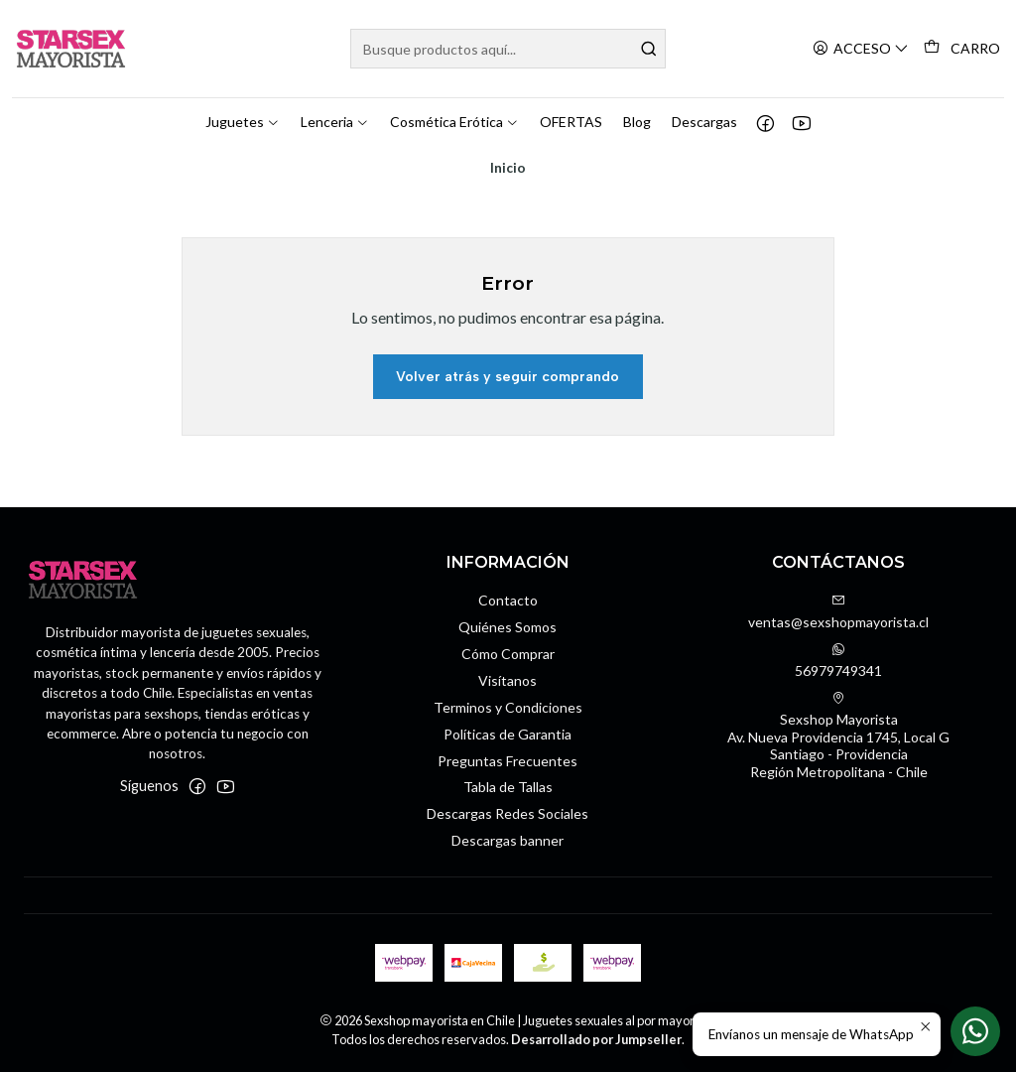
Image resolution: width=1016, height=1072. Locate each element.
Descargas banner (507, 839)
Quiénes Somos (507, 625)
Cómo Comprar (508, 652)
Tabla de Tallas (508, 785)
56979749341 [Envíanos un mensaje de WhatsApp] (838, 659)
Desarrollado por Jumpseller (596, 1038)
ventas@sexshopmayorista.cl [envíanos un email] (838, 611)
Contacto (508, 599)
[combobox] (507, 48)
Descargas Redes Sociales (507, 812)
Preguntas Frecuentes (507, 758)
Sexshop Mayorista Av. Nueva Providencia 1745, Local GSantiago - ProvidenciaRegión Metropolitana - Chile (838, 734)
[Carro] (962, 49)
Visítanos (507, 679)
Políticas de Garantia (508, 733)
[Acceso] (861, 49)
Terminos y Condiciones (508, 706)
